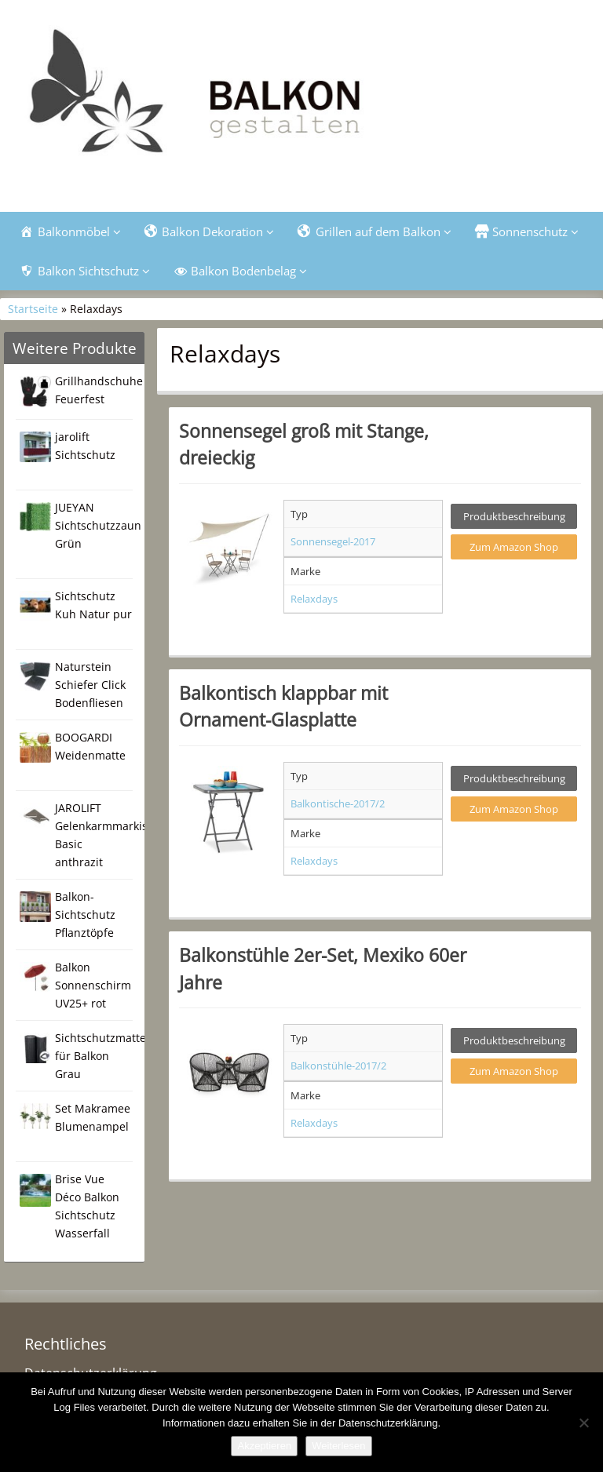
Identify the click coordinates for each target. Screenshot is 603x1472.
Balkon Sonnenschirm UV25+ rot (93, 985)
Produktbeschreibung (514, 516)
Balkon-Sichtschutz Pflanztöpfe (85, 914)
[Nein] (583, 1422)
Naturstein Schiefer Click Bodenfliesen (90, 684)
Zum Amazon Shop (514, 547)
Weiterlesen (338, 1446)
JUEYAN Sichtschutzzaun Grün (98, 525)
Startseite (33, 308)
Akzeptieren (264, 1446)
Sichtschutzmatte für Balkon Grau (100, 1055)
